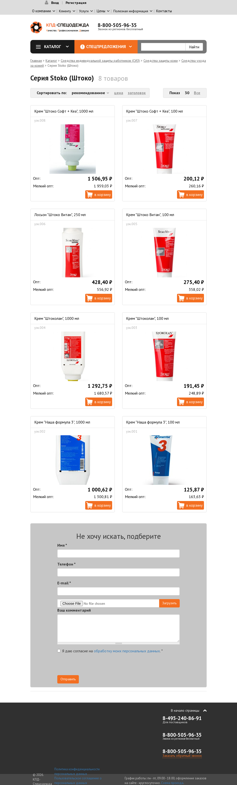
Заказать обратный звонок (182, 755)
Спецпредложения (109, 46)
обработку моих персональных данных (127, 650)
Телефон (66, 564)
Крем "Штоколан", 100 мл (147, 318)
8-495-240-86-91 (182, 718)
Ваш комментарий (74, 610)
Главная (36, 60)
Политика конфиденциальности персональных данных (77, 771)
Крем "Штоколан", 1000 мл (56, 318)
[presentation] (135, 665)
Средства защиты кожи (160, 60)
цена (118, 92)
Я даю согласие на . (110, 650)
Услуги (84, 11)
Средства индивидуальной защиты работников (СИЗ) (100, 60)
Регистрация (76, 2)
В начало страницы (185, 710)
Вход (55, 2)
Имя (62, 545)
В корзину (103, 194)
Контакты (164, 11)
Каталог (54, 46)
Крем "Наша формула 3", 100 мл (153, 422)
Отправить (68, 679)
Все (197, 92)
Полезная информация (130, 11)
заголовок (137, 92)
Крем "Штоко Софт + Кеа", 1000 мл (63, 111)
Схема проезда (172, 783)
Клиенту (65, 11)
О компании (41, 11)
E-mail (64, 582)
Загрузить (169, 603)
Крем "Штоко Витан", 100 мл (150, 214)
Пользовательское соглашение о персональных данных (78, 780)
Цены (101, 11)
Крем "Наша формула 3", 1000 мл (62, 422)
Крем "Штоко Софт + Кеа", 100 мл (154, 111)
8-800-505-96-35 (117, 25)
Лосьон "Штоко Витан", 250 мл (60, 214)
